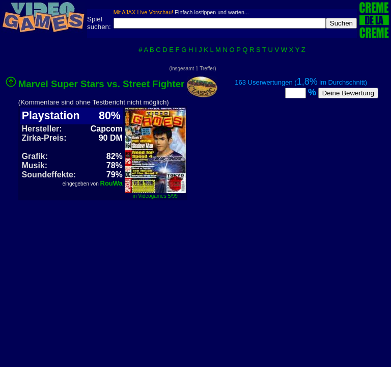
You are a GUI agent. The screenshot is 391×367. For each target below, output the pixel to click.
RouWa (111, 183)
